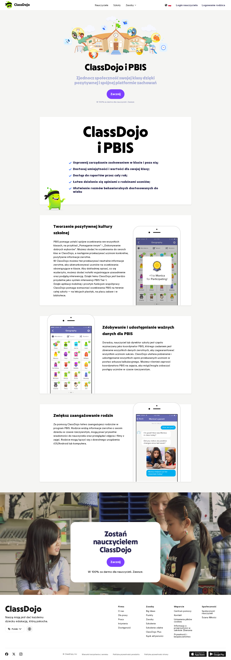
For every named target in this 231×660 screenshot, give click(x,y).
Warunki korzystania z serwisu (95, 654)
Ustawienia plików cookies (183, 620)
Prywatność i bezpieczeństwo (182, 635)
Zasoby (150, 619)
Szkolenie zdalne (154, 627)
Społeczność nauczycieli (208, 612)
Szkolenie (151, 623)
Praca (121, 619)
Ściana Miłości (209, 617)
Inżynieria (123, 623)
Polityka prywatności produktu (126, 654)
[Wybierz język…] (168, 5)
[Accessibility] (29, 629)
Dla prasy (123, 615)
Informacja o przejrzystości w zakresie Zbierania (183, 628)
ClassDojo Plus (153, 631)
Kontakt (178, 615)
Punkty (149, 615)
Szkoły (117, 5)
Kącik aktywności (154, 636)
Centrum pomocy (182, 611)
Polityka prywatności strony (156, 654)
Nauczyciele (101, 5)
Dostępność (124, 627)
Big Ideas (150, 611)
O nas (121, 611)
